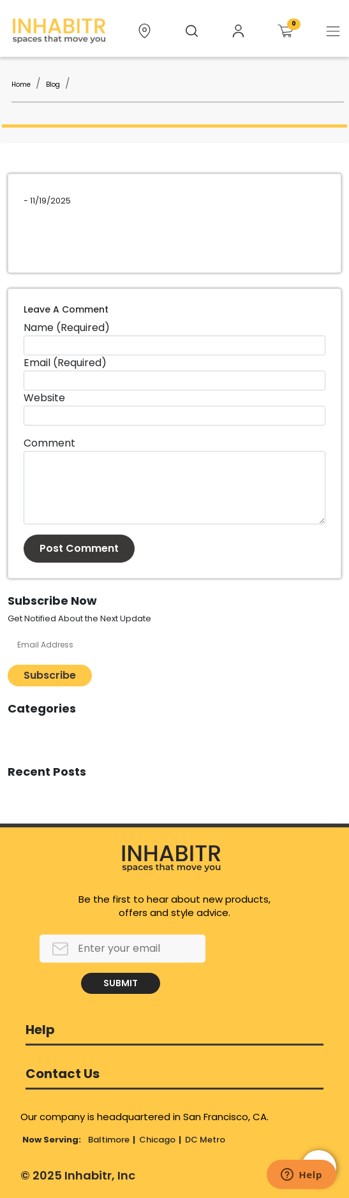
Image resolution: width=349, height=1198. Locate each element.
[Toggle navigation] (333, 31)
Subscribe (50, 675)
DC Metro (205, 1140)
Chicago (157, 1140)
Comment (49, 443)
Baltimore (109, 1140)
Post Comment (79, 548)
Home (21, 84)
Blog (53, 84)
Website (44, 397)
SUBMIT (120, 983)
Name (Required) (67, 327)
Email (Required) (65, 362)
